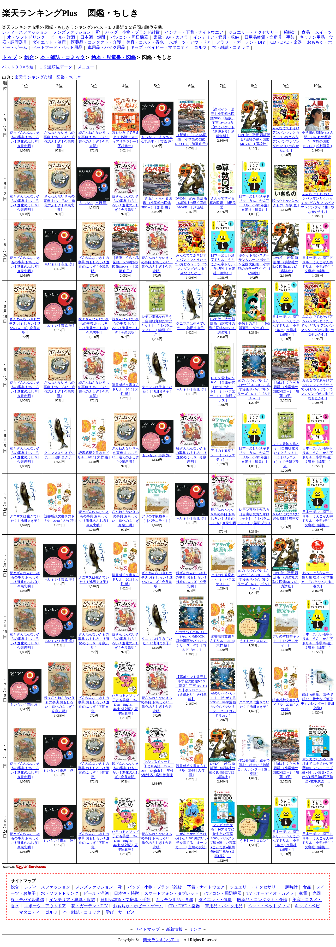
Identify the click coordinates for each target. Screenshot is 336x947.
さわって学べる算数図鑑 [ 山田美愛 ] (222, 203)
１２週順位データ (55, 67)
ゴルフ (200, 47)
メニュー (85, 67)
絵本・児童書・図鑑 (113, 57)
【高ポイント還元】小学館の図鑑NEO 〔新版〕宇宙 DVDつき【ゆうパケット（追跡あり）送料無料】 (222, 123)
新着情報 (174, 929)
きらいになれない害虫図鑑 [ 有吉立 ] (285, 518)
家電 (303, 893)
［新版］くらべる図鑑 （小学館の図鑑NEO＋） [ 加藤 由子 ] (191, 139)
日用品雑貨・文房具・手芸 (269, 37)
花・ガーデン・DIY (89, 906)
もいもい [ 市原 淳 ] (93, 203)
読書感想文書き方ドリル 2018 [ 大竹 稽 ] (125, 389)
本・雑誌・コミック (230, 47)
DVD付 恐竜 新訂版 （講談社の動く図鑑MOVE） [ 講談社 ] (254, 139)
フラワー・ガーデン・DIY (240, 42)
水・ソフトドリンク (26, 37)
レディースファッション (25, 32)
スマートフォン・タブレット (171, 893)
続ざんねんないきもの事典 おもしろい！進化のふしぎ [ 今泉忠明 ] (222, 518)
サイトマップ (147, 929)
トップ (9, 57)
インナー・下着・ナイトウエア (194, 32)
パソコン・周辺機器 (129, 37)
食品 (306, 32)
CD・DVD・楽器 (286, 42)
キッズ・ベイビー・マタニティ (159, 47)
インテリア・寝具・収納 (216, 37)
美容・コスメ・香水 (145, 42)
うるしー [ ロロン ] (254, 641)
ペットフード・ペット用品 (57, 47)
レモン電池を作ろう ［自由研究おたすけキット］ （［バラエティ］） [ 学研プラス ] (156, 325)
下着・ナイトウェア (206, 887)
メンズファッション (72, 32)
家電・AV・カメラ (170, 37)
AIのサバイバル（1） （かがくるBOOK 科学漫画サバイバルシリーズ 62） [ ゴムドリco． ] (254, 389)
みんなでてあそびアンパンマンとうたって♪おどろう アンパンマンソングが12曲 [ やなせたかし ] (317, 203)
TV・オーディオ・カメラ (270, 893)
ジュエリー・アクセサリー (254, 32)
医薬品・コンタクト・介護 (96, 42)
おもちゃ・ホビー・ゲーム (138, 906)
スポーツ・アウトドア (190, 42)
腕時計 (290, 32)
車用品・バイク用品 (106, 47)
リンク (195, 929)
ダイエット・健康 (49, 42)
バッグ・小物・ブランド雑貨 (132, 32)
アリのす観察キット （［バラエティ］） (222, 455)
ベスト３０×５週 (18, 67)
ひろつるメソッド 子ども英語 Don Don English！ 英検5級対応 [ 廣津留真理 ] (127, 704)
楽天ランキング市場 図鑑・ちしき (48, 77)
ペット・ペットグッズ (269, 906)
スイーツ (323, 32)
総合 (29, 57)
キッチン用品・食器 (174, 899)
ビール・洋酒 (62, 37)
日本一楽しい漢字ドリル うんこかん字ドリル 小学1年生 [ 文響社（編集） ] (224, 264)
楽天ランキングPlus (161, 940)
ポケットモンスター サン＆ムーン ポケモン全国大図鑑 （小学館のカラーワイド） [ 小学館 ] (254, 264)
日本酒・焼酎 (92, 37)
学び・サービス (120, 912)
